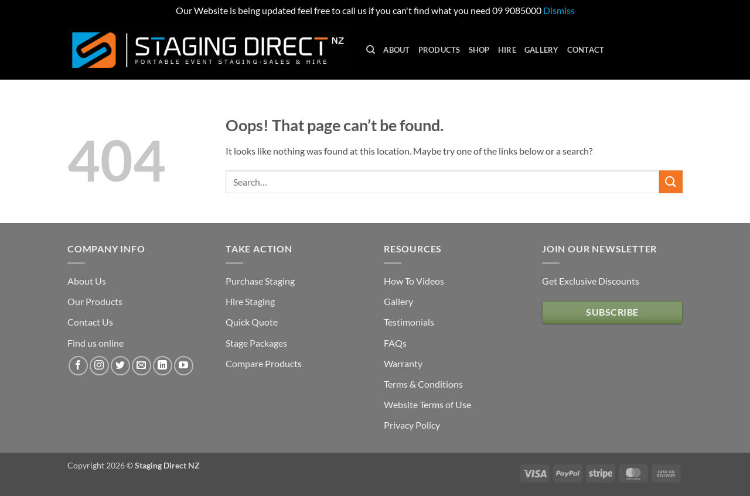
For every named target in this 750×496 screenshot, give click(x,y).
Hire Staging (250, 301)
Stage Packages (256, 342)
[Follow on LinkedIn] (162, 365)
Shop (479, 49)
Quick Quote (252, 321)
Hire (507, 49)
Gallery (541, 49)
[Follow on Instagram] (99, 365)
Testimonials (409, 321)
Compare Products (264, 363)
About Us (86, 280)
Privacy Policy (412, 424)
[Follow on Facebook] (78, 365)
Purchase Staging (260, 280)
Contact (586, 49)
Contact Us (90, 321)
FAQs (395, 342)
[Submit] (671, 181)
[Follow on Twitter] (120, 365)
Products (439, 49)
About (396, 49)
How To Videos (414, 280)
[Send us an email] (141, 365)
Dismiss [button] (559, 10)
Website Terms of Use (427, 404)
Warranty (403, 363)
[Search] (370, 50)
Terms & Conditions (423, 383)
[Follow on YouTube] (183, 365)
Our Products (94, 301)
